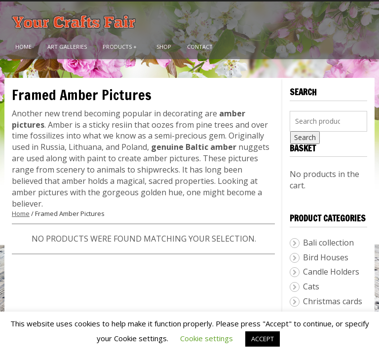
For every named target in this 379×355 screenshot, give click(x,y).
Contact (200, 46)
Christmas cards (332, 301)
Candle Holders (331, 271)
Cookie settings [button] (206, 338)
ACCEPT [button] (262, 338)
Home (23, 46)
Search (305, 137)
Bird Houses (325, 257)
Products (120, 46)
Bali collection (328, 242)
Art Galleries (67, 46)
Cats (311, 286)
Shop (163, 46)
